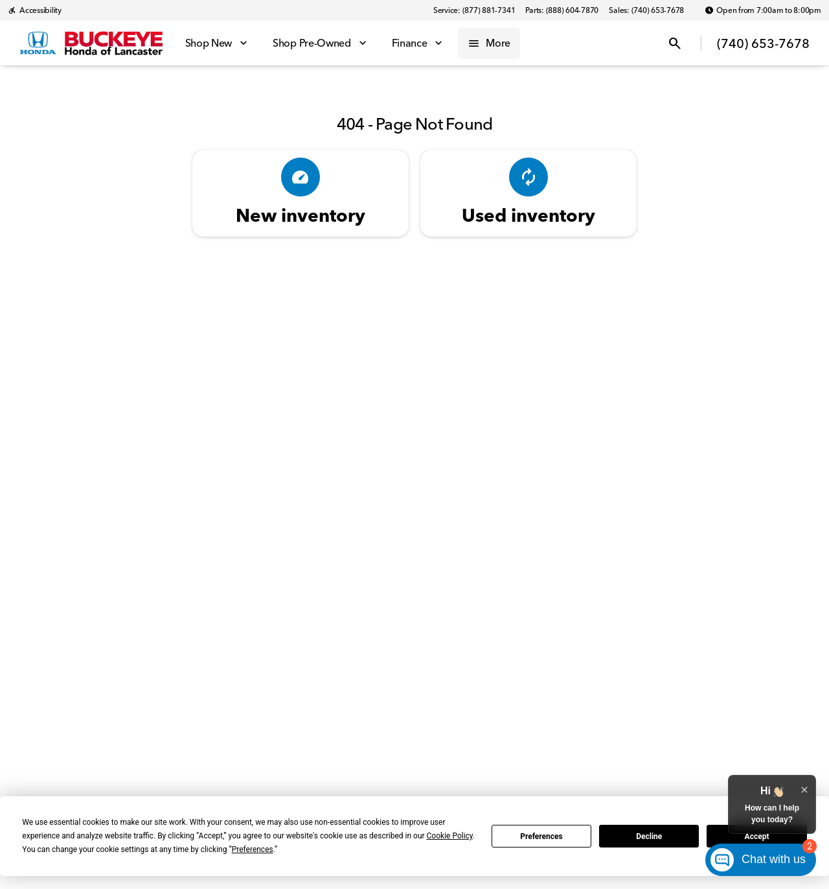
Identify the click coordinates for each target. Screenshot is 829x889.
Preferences (541, 836)
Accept (757, 836)
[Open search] (674, 43)
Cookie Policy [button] (450, 835)
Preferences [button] (252, 849)
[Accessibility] (34, 10)
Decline (649, 836)
